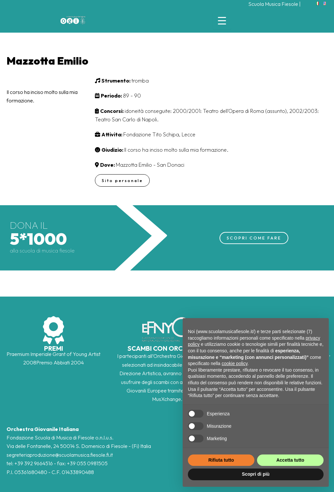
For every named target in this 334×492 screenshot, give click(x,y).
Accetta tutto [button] (290, 460)
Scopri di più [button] (256, 474)
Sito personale (123, 180)
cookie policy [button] (235, 363)
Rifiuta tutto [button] (221, 460)
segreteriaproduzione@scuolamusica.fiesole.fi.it (60, 455)
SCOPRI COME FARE (254, 237)
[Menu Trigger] (222, 20)
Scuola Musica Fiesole (273, 4)
